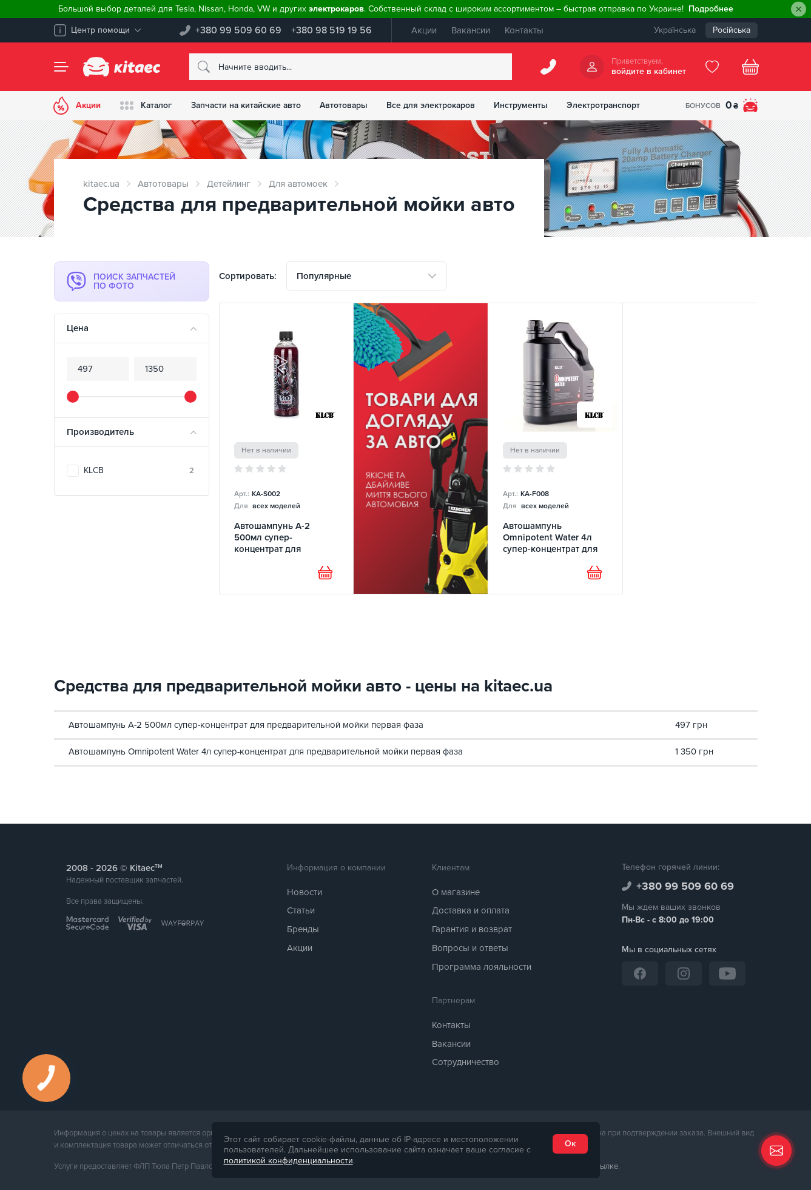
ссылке (605, 1167)
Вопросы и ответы (470, 948)
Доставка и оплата (471, 911)
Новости (304, 892)
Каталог (147, 105)
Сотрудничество (465, 1062)
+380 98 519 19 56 (331, 30)
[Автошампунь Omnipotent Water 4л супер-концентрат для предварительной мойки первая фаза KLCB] (555, 448)
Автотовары (349, 105)
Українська (675, 30)
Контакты (524, 30)
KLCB (139, 470)
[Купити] (325, 573)
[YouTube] (727, 973)
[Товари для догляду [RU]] (421, 448)
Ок (570, 1143)
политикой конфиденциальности (288, 1160)
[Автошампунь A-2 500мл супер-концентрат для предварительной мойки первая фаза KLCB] (287, 448)
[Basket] (750, 67)
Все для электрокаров (437, 105)
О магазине (456, 892)
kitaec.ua (101, 183)
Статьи (301, 911)
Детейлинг (229, 183)
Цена (78, 328)
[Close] (798, 9)
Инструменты (529, 105)
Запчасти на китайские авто (249, 105)
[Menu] (61, 67)
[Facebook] (640, 973)
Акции (424, 30)
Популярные (324, 276)
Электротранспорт (612, 105)
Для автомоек (298, 183)
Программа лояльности (481, 966)
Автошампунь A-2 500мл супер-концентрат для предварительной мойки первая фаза (246, 724)
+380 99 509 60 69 (238, 30)
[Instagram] (683, 973)
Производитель (100, 431)
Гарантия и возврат (472, 929)
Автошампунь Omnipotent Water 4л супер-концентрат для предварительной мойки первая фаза (266, 751)
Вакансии (470, 30)
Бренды (303, 929)
